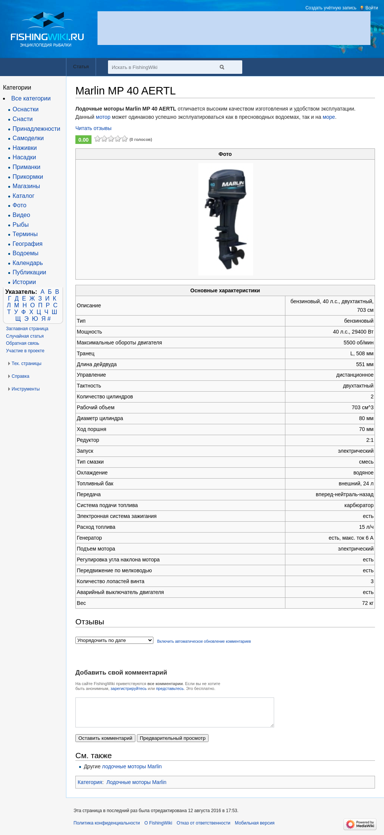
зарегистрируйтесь (129, 688)
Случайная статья (25, 336)
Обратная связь (22, 343)
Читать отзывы (93, 128)
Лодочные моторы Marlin (136, 788)
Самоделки (28, 138)
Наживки (25, 148)
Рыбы (21, 224)
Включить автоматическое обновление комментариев (204, 641)
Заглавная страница (27, 328)
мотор (103, 117)
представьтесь (170, 688)
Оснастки (26, 109)
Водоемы (26, 253)
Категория (90, 788)
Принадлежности (36, 129)
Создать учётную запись (330, 7)
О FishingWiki (158, 828)
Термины (25, 234)
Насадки (24, 157)
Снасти (23, 119)
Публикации (29, 272)
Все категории (31, 98)
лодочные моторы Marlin (132, 772)
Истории (24, 282)
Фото (20, 205)
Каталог (23, 196)
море (328, 117)
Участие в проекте (25, 350)
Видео (21, 215)
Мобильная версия (254, 828)
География (28, 244)
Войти (371, 7)
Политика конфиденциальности (107, 828)
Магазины (26, 186)
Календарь (28, 263)
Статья (81, 66)
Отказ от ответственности (203, 828)
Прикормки (28, 177)
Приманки (26, 167)
